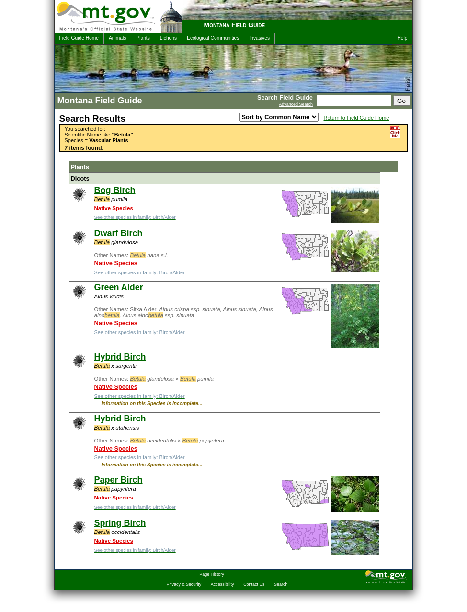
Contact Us (253, 584)
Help (402, 38)
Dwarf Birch (118, 233)
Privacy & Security (184, 584)
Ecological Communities (213, 38)
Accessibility (222, 584)
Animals (117, 38)
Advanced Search (296, 104)
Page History (211, 574)
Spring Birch (120, 523)
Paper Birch (118, 480)
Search (280, 584)
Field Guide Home (79, 38)
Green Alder (118, 287)
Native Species (113, 208)
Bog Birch (115, 190)
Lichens (168, 38)
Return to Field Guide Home (356, 118)
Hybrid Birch (120, 357)
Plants (142, 38)
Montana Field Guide (234, 25)
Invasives (259, 38)
